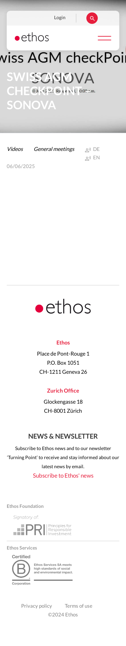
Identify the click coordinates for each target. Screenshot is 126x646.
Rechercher (92, 18)
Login (60, 17)
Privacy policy (36, 606)
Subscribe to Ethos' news (63, 476)
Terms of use (78, 606)
